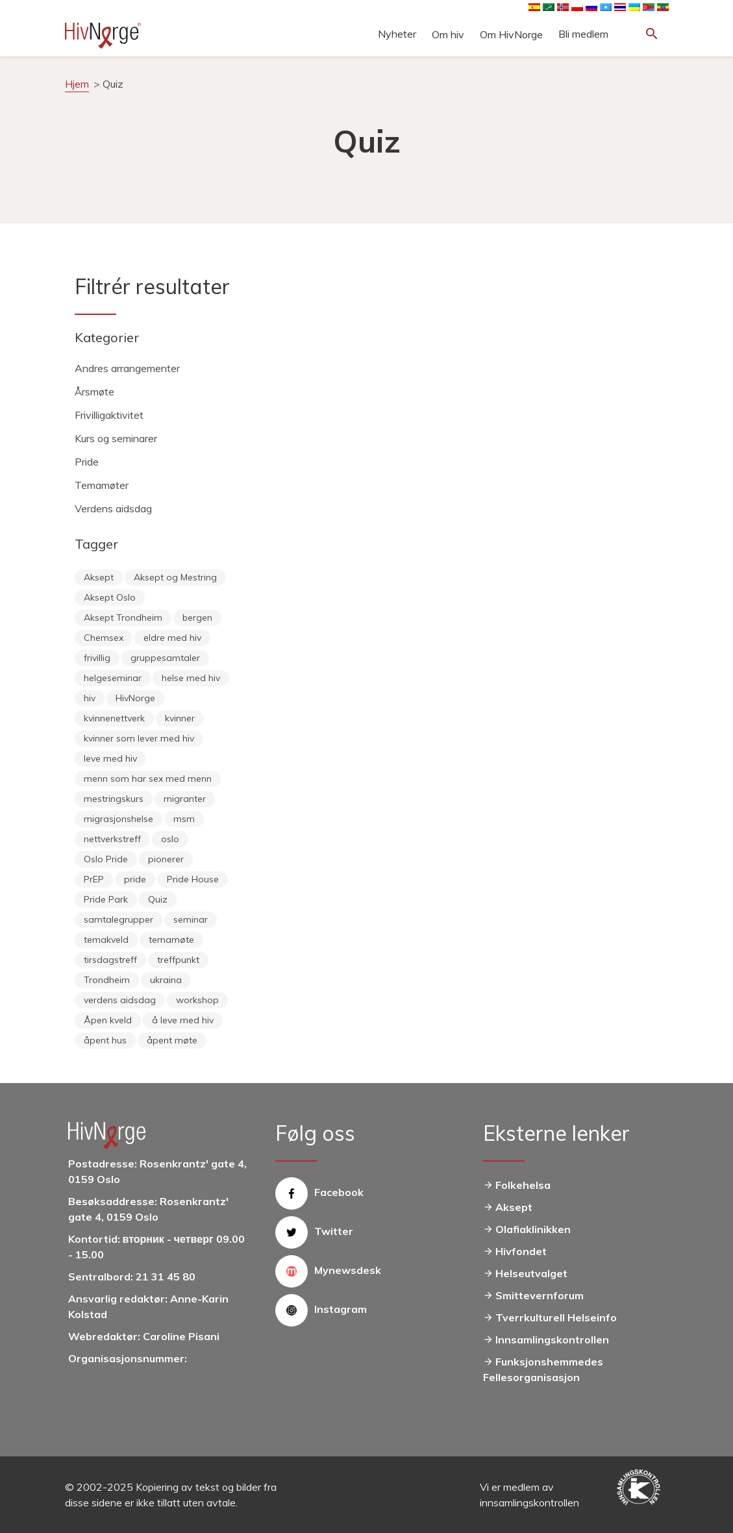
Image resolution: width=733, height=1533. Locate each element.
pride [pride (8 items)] (135, 879)
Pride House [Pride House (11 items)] (193, 879)
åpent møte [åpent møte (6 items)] (172, 1040)
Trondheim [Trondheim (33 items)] (107, 980)
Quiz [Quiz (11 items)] (158, 899)
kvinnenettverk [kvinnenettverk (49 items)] (114, 718)
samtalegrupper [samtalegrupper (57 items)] (118, 919)
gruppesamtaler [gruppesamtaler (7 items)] (165, 658)
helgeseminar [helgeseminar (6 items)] (113, 678)
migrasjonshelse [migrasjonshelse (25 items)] (118, 819)
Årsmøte (94, 391)
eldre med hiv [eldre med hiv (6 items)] (172, 637)
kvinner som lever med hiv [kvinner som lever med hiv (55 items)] (139, 738)
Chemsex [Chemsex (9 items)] (103, 637)
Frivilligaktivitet (109, 414)
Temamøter (102, 485)
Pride (87, 461)
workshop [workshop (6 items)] (197, 1000)
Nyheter (397, 33)
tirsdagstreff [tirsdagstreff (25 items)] (110, 960)
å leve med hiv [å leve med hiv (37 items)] (183, 1020)
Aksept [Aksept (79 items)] (99, 577)
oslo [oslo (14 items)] (170, 839)
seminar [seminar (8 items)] (190, 919)
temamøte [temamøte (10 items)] (171, 939)
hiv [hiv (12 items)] (89, 698)
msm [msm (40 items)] (184, 819)
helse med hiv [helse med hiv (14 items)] (191, 678)
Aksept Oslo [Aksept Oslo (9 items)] (110, 597)
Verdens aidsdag (113, 508)
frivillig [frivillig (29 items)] (97, 658)
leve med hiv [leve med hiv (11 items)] (110, 758)
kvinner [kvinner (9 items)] (180, 718)
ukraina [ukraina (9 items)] (166, 980)
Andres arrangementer (127, 368)
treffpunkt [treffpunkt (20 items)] (178, 960)
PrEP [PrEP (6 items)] (94, 879)
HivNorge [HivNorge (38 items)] (135, 698)
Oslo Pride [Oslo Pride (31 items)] (106, 859)
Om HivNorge (511, 34)
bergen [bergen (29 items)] (197, 617)
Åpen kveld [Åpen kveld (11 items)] (108, 1020)
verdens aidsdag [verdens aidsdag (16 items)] (120, 1000)
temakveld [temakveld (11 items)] (106, 939)
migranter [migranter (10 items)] (185, 798)
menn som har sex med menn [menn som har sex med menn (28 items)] (148, 778)
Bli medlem (583, 33)
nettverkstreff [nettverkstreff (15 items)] (112, 839)
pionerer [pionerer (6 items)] (166, 859)
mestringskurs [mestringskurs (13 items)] (113, 798)
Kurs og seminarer (116, 438)
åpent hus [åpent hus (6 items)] (105, 1040)
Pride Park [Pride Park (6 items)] (106, 899)
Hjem (77, 83)
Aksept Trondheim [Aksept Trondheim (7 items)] (123, 617)
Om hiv (448, 34)
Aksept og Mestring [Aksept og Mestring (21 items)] (175, 577)
